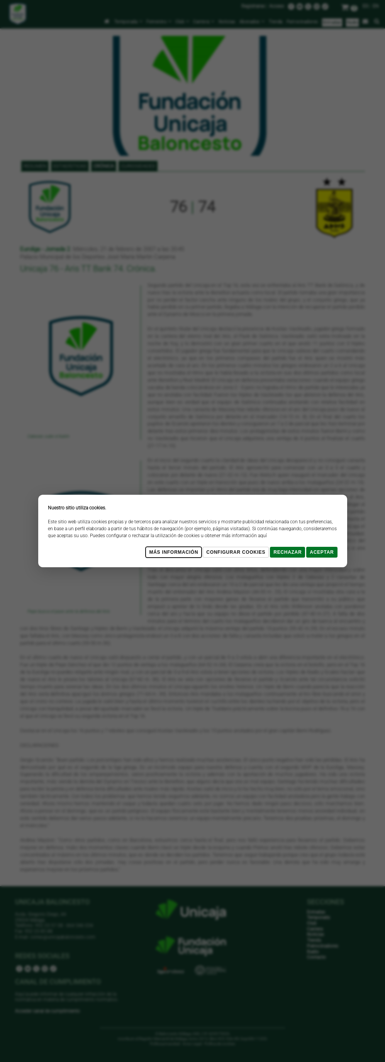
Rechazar (287, 552)
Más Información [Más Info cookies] (173, 552)
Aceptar (322, 552)
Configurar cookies (235, 552)
